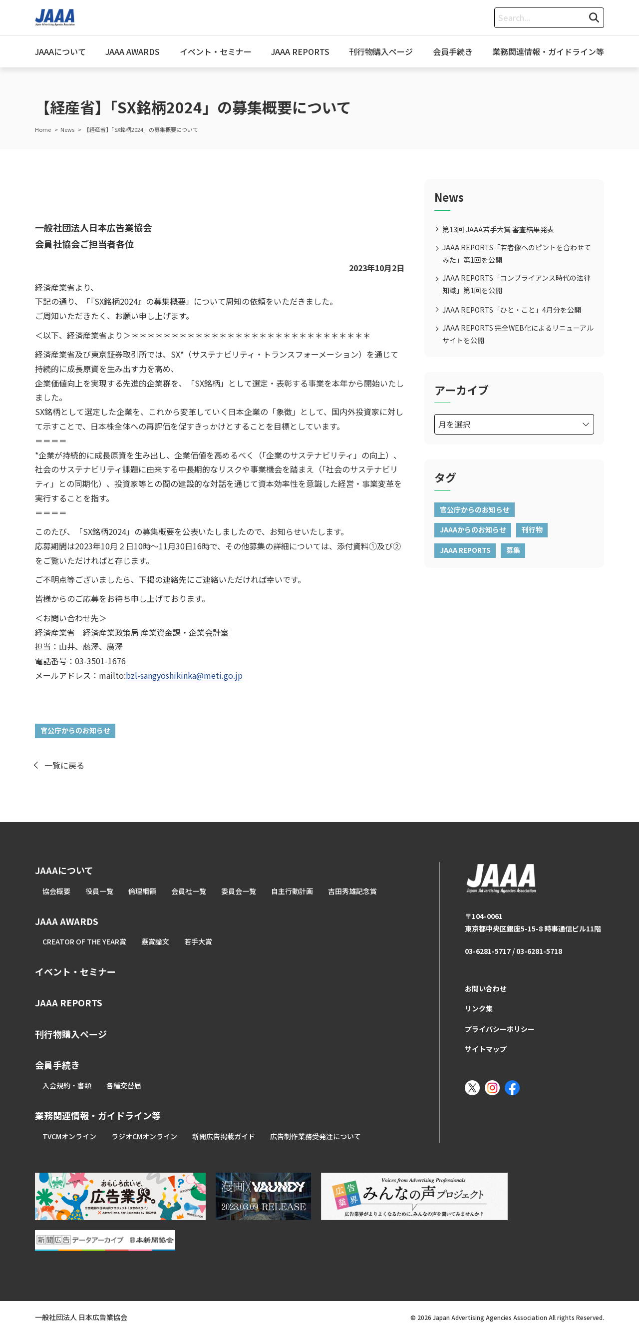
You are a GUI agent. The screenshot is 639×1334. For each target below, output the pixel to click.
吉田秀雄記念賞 (352, 891)
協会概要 (56, 891)
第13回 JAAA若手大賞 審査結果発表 (498, 229)
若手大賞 (198, 941)
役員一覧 (99, 891)
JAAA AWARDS (132, 51)
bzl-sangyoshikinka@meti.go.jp (184, 675)
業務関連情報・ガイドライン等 (548, 51)
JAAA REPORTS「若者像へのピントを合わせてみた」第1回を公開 (516, 253)
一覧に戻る (64, 765)
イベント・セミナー (216, 51)
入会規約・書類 (66, 1085)
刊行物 (532, 529)
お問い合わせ (486, 988)
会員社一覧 (188, 891)
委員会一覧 (238, 891)
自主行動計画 (292, 891)
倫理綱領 (142, 891)
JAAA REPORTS (300, 51)
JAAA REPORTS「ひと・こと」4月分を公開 (511, 310)
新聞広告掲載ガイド (223, 1136)
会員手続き (453, 51)
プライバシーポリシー (500, 1029)
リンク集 (479, 1008)
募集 (513, 550)
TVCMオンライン (69, 1136)
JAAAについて (60, 51)
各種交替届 (123, 1085)
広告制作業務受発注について (315, 1136)
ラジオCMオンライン (144, 1136)
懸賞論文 (155, 941)
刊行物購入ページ (381, 51)
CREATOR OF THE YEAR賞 (84, 941)
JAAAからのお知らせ (473, 529)
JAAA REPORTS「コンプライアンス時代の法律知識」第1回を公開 (516, 284)
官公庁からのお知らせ (75, 730)
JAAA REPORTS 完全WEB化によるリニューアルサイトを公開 (518, 334)
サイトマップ (486, 1049)
